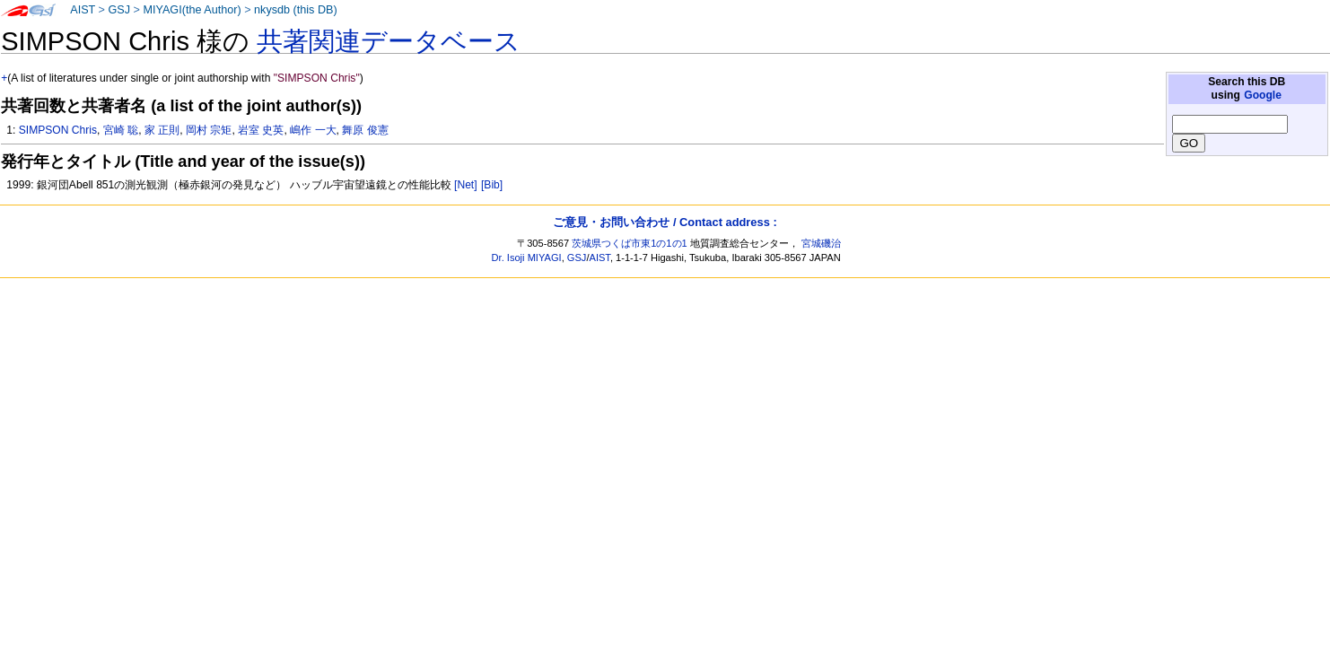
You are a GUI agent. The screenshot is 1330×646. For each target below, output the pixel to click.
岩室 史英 (261, 130)
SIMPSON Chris (58, 130)
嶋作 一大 (313, 130)
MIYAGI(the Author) (192, 10)
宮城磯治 (821, 243)
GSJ (119, 10)
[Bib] (492, 185)
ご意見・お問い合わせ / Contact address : (664, 222)
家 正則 (161, 130)
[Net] (465, 185)
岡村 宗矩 (209, 130)
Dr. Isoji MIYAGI (527, 257)
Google (1263, 95)
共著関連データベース (389, 41)
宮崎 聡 (120, 130)
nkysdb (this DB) (295, 10)
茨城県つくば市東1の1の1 (629, 243)
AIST (82, 10)
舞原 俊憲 (365, 130)
